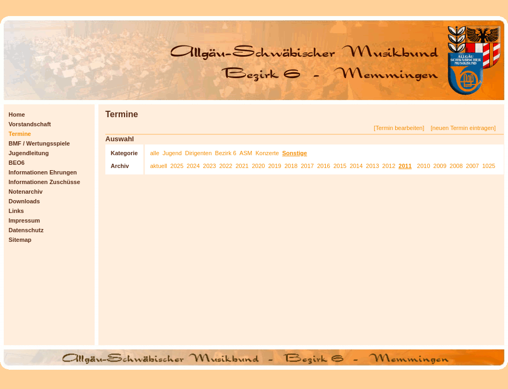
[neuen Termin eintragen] (463, 128)
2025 (177, 166)
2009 (439, 166)
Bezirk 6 (225, 153)
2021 (241, 166)
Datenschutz (26, 230)
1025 (488, 166)
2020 (258, 166)
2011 (404, 166)
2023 (209, 166)
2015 (339, 166)
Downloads (24, 201)
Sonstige (294, 153)
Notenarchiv (26, 191)
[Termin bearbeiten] (400, 128)
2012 (388, 166)
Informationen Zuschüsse (44, 182)
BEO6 (17, 162)
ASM (246, 153)
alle (154, 153)
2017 (307, 166)
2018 (290, 166)
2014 (356, 166)
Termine (20, 134)
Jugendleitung (29, 153)
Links (16, 211)
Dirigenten (198, 153)
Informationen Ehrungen (43, 172)
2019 (274, 166)
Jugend (172, 153)
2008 (456, 166)
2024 (193, 166)
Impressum (24, 220)
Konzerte (267, 153)
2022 (225, 166)
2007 (472, 166)
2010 (423, 166)
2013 (372, 166)
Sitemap (20, 240)
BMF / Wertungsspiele (39, 143)
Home (17, 114)
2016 (323, 166)
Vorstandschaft (30, 124)
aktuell (158, 166)
